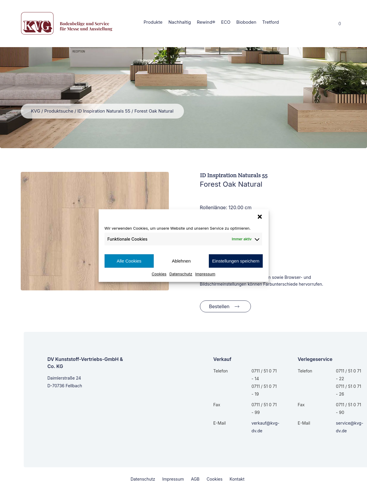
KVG (35, 111)
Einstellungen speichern (235, 260)
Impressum (205, 273)
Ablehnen (181, 260)
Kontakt (237, 479)
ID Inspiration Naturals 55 (103, 111)
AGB (195, 479)
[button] (260, 217)
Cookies (159, 273)
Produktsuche (58, 111)
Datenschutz (180, 273)
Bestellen (219, 306)
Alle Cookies (129, 260)
